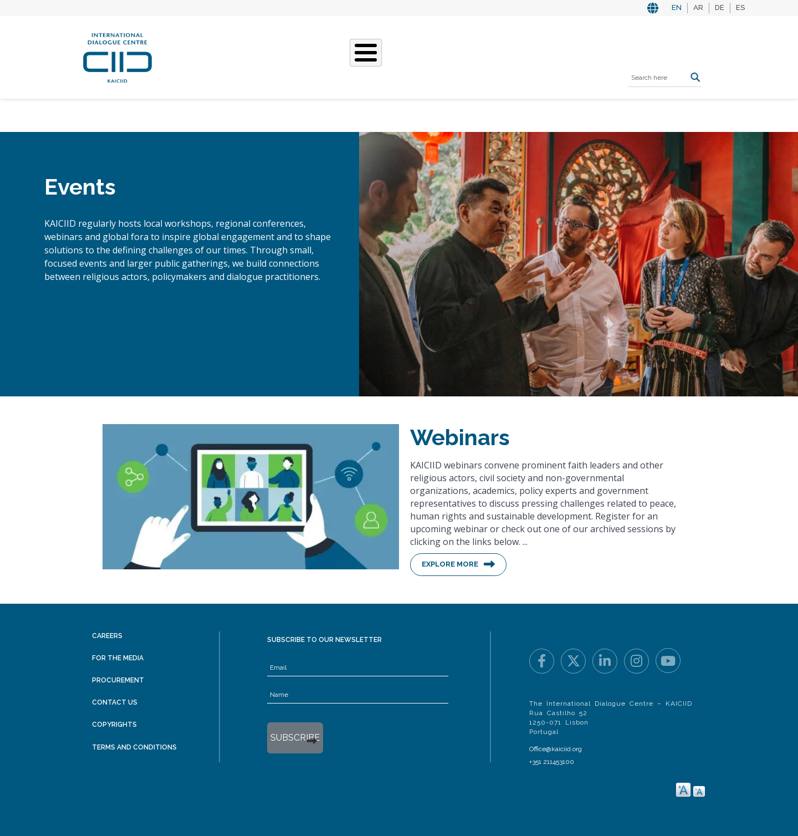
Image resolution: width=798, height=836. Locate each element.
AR (698, 7)
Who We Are (261, 56)
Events (432, 56)
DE (719, 7)
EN (677, 7)
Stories (386, 56)
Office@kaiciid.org (555, 749)
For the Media (118, 658)
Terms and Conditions (134, 747)
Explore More (450, 564)
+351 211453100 (551, 762)
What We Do (328, 56)
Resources (485, 56)
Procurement (118, 680)
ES (740, 7)
